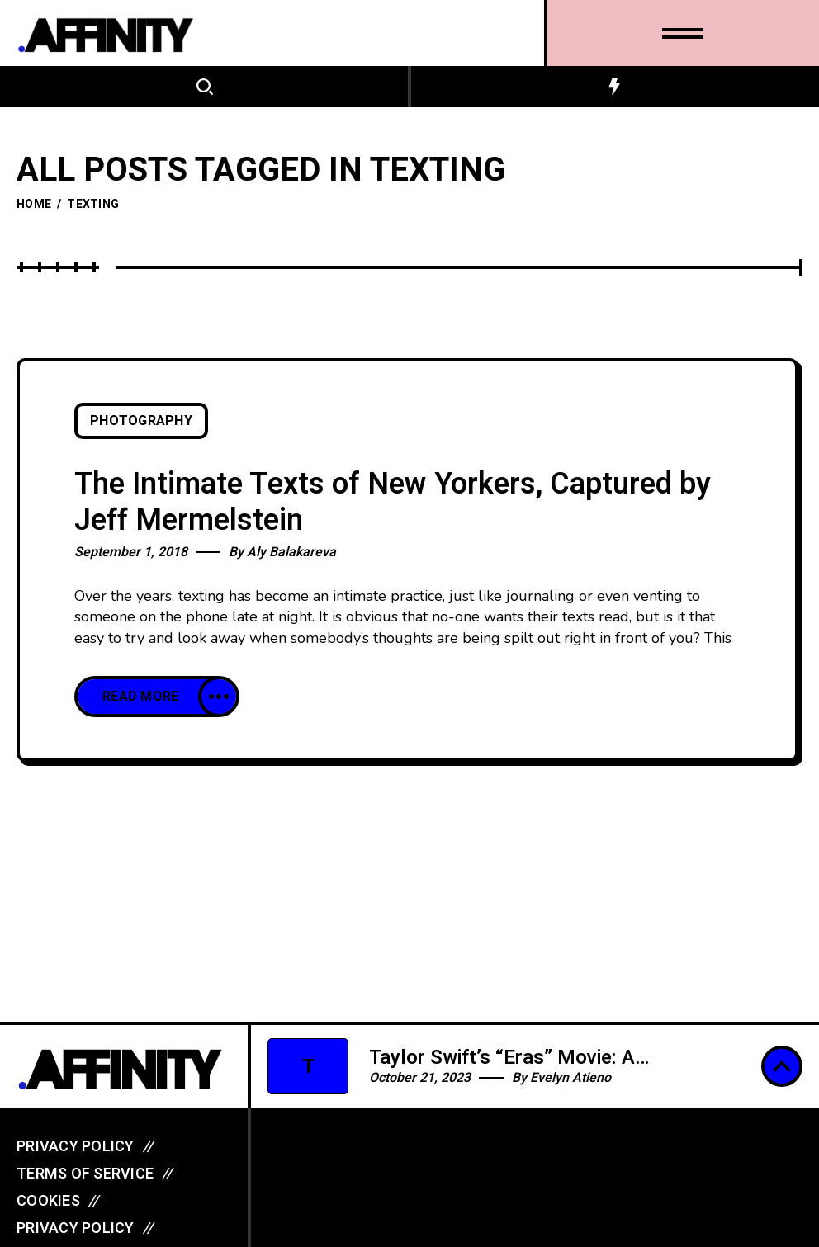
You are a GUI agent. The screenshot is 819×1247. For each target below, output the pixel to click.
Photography (141, 421)
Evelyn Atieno (570, 1078)
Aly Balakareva (291, 552)
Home (34, 204)
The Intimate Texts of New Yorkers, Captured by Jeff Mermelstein (392, 502)
